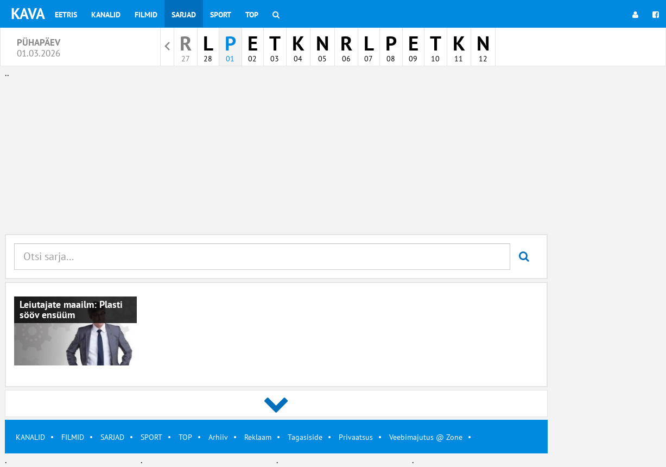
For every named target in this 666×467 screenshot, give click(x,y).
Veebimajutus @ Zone (425, 437)
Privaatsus (356, 437)
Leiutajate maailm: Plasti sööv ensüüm (71, 309)
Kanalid (105, 15)
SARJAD (112, 437)
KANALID (30, 437)
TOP (185, 437)
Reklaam (257, 437)
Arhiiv (218, 437)
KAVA (28, 13)
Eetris (66, 15)
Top (251, 15)
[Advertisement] (276, 156)
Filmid (146, 15)
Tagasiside (305, 437)
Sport (220, 15)
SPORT (151, 437)
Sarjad (184, 15)
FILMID (72, 437)
